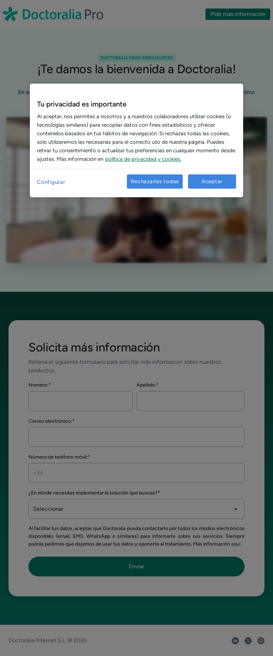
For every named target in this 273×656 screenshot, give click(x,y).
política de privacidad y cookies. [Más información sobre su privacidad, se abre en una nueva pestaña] (143, 159)
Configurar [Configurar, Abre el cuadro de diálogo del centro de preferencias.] (51, 182)
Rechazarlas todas (155, 181)
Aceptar (212, 181)
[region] (136, 140)
